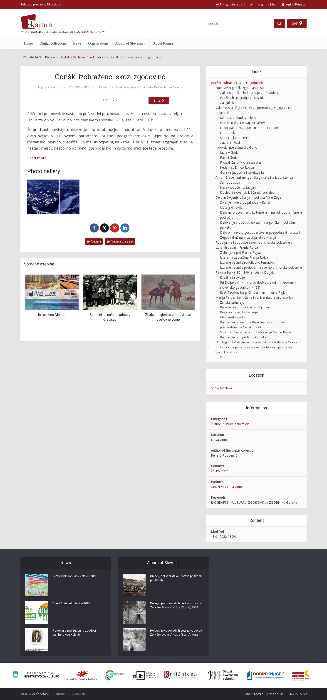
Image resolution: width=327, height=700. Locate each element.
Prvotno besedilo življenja (239, 312)
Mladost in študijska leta (238, 117)
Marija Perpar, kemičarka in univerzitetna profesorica (254, 297)
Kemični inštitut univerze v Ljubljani (245, 307)
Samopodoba (230, 182)
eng (260, 4)
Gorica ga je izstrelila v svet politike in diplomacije (256, 347)
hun (274, 4)
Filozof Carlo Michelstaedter (240, 162)
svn (252, 4)
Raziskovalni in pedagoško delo (243, 337)
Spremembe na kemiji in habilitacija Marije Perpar (256, 332)
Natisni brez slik (120, 241)
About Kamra (163, 43)
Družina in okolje (232, 277)
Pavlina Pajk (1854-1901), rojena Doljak (245, 272)
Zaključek (227, 102)
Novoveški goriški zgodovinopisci (240, 87)
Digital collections (53, 43)
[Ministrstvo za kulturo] (35, 675)
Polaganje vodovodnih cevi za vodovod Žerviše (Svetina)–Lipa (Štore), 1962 (172, 608)
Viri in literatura (226, 352)
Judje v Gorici (229, 152)
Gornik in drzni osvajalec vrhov (242, 122)
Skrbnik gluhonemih (234, 137)
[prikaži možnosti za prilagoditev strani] (230, 4)
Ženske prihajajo (232, 302)
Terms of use (274, 694)
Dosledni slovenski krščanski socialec (247, 192)
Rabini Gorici (229, 157)
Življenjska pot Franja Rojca (240, 252)
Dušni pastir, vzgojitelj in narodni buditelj (250, 127)
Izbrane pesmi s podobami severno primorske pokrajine (261, 267)
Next (157, 100)
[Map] (297, 23)
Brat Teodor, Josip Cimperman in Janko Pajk (252, 292)
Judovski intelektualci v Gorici (237, 147)
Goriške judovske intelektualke (242, 172)
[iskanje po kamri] (239, 23)
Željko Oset (219, 471)
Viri (222, 357)
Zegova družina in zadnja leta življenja (248, 237)
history (228, 424)
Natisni (94, 241)
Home (28, 43)
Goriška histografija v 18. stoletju (244, 97)
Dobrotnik (227, 132)
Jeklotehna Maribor (52, 315)
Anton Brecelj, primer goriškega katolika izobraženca (254, 177)
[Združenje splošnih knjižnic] (300, 675)
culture (216, 424)
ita (267, 4)
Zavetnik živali (230, 142)
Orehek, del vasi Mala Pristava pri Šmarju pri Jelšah (173, 579)
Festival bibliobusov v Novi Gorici (75, 577)
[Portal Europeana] (114, 675)
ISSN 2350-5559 (296, 694)
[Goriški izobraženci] (53, 197)
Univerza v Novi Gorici (227, 487)
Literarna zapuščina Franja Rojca (244, 257)
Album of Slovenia (129, 43)
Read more (37, 157)
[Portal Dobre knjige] (266, 675)
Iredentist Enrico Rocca (237, 167)
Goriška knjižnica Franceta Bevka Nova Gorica (148, 87)
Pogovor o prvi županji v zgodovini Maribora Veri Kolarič (76, 634)
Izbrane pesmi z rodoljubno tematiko (247, 262)
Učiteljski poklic (231, 207)
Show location (221, 388)
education (242, 424)
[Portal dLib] (144, 675)
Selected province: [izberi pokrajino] (40, 4)
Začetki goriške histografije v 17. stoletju (250, 92)
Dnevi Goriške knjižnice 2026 (72, 604)
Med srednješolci (232, 317)
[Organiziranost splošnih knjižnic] (82, 675)
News (77, 43)
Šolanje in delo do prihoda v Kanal (245, 202)
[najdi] (279, 23)
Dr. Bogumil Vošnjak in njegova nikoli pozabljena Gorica (256, 342)
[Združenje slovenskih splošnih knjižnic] (181, 675)
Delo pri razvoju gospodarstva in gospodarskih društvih (260, 232)
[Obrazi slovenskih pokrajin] (223, 675)
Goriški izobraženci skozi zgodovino (237, 82)
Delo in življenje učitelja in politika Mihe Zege (248, 197)
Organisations (98, 43)
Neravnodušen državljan (238, 187)
